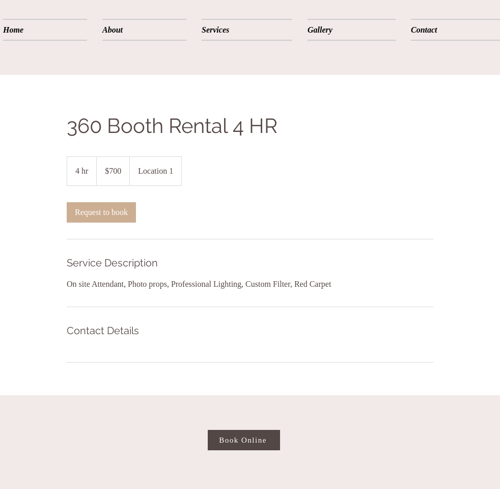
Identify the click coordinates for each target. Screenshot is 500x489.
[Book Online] (244, 440)
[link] (101, 212)
